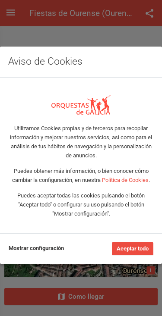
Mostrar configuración (36, 248)
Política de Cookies (125, 180)
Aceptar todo (133, 248)
